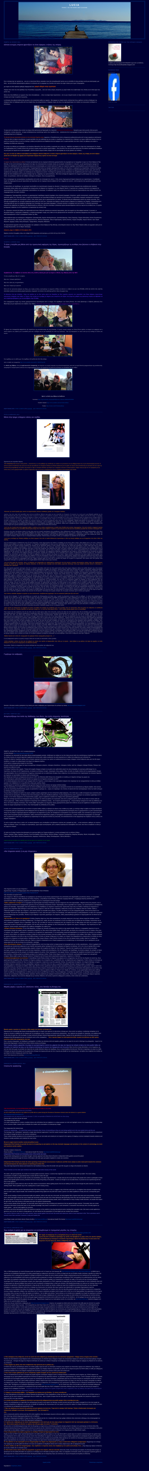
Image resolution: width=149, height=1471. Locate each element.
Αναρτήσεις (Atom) (16, 1465)
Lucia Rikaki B (111, 72)
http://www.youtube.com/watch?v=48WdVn (31, 362)
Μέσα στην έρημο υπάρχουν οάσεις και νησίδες (22, 417)
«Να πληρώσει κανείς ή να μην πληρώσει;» (20, 851)
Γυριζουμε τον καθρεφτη (13, 654)
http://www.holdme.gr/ (85, 1271)
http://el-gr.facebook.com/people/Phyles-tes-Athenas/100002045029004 (56, 399)
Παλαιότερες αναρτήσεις (95, 1462)
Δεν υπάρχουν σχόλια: (41, 236)
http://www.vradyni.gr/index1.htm (82, 1232)
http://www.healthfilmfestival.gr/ (51, 1152)
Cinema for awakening (12, 1066)
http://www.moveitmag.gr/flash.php (32, 1055)
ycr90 (43, 362)
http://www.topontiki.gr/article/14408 (23, 753)
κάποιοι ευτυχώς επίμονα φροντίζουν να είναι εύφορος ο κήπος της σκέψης (32, 45)
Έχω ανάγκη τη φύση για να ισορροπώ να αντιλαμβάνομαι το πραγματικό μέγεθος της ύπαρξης (40, 1230)
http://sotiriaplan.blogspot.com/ (50, 1384)
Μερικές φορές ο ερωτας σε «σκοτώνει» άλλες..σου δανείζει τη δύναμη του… (33, 987)
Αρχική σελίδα (46, 1462)
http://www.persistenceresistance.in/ (14, 1114)
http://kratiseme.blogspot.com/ (70, 1271)
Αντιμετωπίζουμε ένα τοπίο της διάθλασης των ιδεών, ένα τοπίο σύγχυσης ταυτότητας (36, 716)
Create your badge (112, 102)
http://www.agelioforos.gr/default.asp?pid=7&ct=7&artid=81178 (21, 892)
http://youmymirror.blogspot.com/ (76, 705)
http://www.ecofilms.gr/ (19, 1152)
